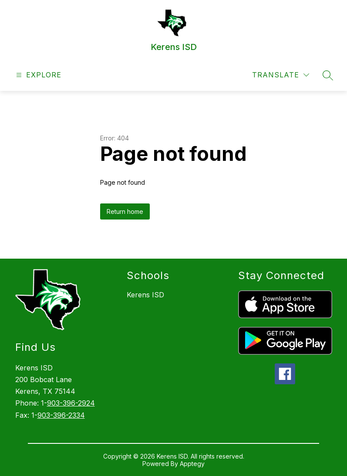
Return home (125, 211)
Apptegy (192, 463)
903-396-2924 (71, 403)
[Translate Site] (280, 75)
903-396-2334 (61, 415)
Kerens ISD (145, 294)
